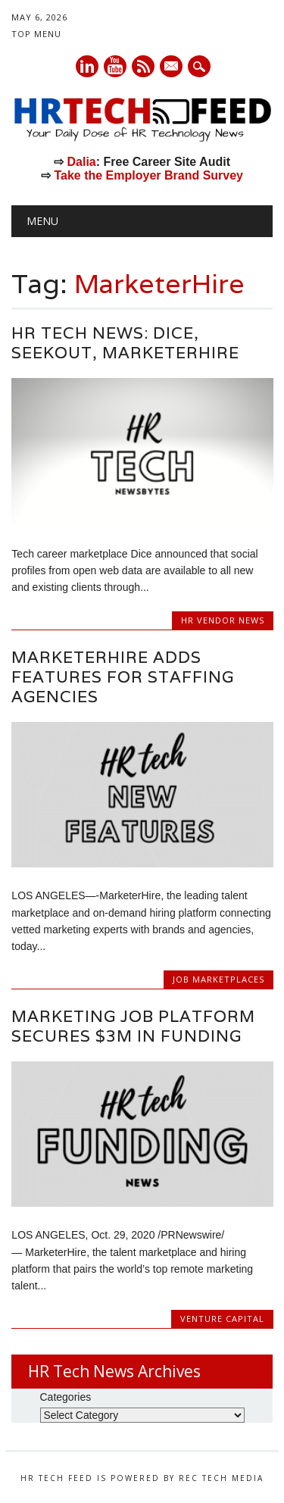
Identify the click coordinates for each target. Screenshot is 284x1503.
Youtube (115, 66)
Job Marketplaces (218, 979)
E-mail (172, 67)
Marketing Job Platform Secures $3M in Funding (133, 1026)
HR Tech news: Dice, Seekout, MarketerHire (125, 343)
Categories (66, 1397)
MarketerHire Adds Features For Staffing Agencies (122, 677)
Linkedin (87, 66)
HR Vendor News (222, 620)
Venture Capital (222, 1318)
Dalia (81, 161)
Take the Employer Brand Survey (148, 175)
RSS (143, 66)
